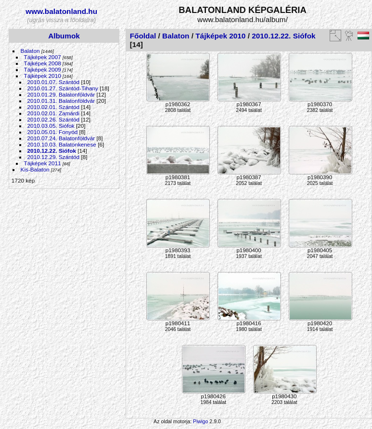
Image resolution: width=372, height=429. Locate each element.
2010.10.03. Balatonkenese (61, 144)
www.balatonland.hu (61, 11)
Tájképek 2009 (42, 69)
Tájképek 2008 (42, 63)
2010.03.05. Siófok (51, 126)
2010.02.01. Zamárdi (53, 113)
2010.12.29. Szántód (53, 157)
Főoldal (143, 36)
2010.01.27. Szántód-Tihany (62, 88)
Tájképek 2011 (42, 163)
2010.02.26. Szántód (53, 119)
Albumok (64, 36)
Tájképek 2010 (42, 76)
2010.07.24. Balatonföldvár (61, 138)
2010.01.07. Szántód (53, 82)
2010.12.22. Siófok (51, 150)
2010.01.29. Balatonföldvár (61, 94)
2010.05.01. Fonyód (52, 132)
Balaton (30, 51)
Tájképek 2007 (42, 57)
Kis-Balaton (35, 169)
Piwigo (200, 421)
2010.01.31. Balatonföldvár (61, 101)
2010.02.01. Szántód (53, 107)
